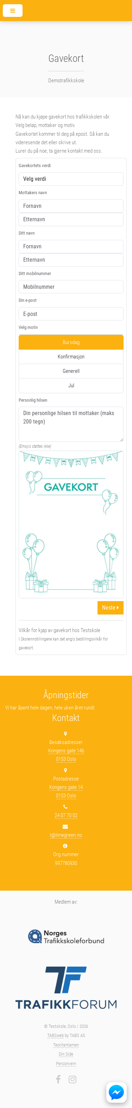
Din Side (66, 1054)
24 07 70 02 (66, 815)
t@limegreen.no (66, 835)
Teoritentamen (66, 1044)
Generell (71, 371)
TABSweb (55, 1035)
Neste (110, 607)
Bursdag (71, 342)
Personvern (66, 1063)
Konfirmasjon (71, 357)
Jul (71, 385)
